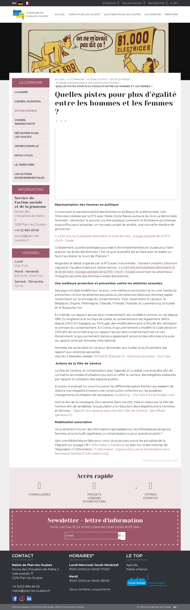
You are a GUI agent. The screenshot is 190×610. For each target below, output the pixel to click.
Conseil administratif (25, 121)
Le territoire (24, 164)
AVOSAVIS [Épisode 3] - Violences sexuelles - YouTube (132, 356)
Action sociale (97, 79)
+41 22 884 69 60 (27, 230)
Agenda (132, 565)
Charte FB (35, 607)
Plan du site (68, 607)
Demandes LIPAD (51, 607)
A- (171, 3)
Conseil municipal (28, 101)
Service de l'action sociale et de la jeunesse (30, 202)
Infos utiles (24, 155)
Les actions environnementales (29, 175)
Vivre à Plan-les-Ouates (84, 14)
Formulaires (39, 488)
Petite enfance (137, 569)
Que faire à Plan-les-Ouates (122, 14)
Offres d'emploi (27, 146)
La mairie (21, 92)
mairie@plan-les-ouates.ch (31, 590)
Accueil (60, 14)
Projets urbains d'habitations (94, 492)
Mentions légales (20, 607)
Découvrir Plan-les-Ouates (27, 134)
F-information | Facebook (107, 445)
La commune (152, 14)
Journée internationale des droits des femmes (87, 82)
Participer (171, 14)
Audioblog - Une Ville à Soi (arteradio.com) (145, 395)
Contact (80, 607)
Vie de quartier (120, 79)
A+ (176, 3)
